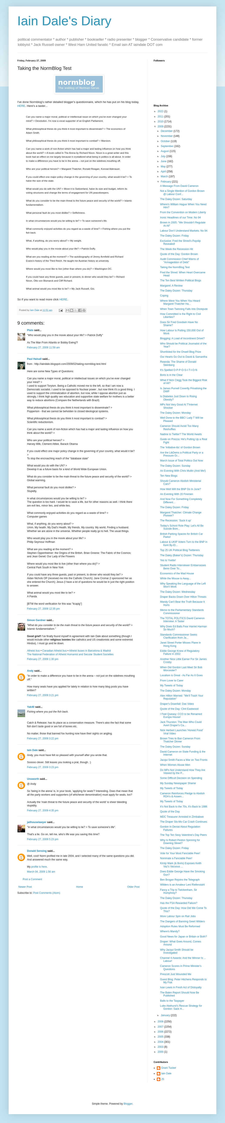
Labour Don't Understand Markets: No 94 (183, 230)
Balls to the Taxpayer (172, 1000)
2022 (161, 111)
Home (79, 886)
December (167, 131)
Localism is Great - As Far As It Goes (181, 675)
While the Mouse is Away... (175, 578)
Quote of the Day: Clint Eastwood (179, 708)
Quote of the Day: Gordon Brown (179, 254)
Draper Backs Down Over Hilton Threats (183, 596)
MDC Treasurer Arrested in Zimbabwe (182, 816)
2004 (161, 1041)
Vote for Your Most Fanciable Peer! (180, 853)
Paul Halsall (34, 358)
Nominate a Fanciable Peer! (176, 858)
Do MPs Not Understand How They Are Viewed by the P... (182, 772)
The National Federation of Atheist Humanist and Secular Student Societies (70, 654)
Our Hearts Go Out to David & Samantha (183, 356)
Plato (30, 330)
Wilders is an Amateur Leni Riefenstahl (182, 884)
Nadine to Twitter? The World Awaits (181, 434)
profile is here (39, 866)
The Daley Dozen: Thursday (176, 290)
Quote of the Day (170, 811)
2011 (161, 116)
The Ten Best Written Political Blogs (180, 280)
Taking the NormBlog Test (175, 267)
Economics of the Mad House (177, 573)
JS (162, 1079)
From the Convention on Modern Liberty (183, 212)
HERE (21, 105)
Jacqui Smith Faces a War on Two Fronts (183, 759)
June (164, 161)
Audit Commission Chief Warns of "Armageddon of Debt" (179, 261)
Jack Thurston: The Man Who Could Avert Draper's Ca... (181, 724)
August (165, 151)
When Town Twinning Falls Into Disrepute (184, 309)
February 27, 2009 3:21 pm (42, 695)
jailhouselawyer (36, 822)
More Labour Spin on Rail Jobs (178, 916)
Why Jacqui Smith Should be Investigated (176, 951)
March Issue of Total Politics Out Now (181, 460)
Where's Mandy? (170, 931)
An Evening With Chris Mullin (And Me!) (183, 470)
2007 (161, 1026)
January (166, 1015)
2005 (161, 1036)
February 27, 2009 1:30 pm (42, 659)
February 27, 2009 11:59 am (43, 347)
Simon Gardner (36, 620)
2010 (161, 121)
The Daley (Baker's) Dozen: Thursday (181, 555)
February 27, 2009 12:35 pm (43, 608)
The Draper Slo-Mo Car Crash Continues (183, 821)
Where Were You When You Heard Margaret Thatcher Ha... (180, 302)
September (167, 146)
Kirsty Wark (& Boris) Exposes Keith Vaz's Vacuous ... (180, 865)
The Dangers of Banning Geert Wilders (182, 921)
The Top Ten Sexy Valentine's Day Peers (183, 834)
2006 (161, 1031)
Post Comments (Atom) (46, 892)
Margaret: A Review (171, 285)
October (166, 141)
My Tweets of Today (171, 685)
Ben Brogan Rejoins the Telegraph (180, 879)
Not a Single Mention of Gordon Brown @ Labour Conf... (182, 192)
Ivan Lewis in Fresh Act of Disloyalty (180, 987)
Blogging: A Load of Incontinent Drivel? (182, 338)
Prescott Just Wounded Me (175, 974)
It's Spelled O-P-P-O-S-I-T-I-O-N (178, 370)
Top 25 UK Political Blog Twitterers (180, 550)
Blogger (128, 1103)
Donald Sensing (37, 850)
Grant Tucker (168, 1067)
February (166, 181)
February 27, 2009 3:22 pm (42, 738)
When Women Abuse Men (175, 764)
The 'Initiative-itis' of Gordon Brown (180, 447)
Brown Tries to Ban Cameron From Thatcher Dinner (180, 740)
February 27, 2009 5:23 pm (42, 839)
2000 (161, 1051)
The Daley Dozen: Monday (175, 412)
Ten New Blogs (168, 475)
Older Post (133, 886)
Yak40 (30, 706)
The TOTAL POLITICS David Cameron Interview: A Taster (182, 620)
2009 (161, 126)
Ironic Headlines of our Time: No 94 (180, 217)
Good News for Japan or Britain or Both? (183, 936)
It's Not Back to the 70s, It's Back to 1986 (183, 806)
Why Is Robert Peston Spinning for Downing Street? (180, 842)
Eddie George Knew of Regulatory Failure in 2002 (179, 652)
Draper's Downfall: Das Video (177, 703)
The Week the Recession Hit (176, 249)
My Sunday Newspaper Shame (178, 783)
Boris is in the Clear (171, 374)
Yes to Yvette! (168, 560)
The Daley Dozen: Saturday (176, 199)
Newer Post (25, 886)
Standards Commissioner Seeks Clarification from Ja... (178, 636)
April (164, 171)
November (167, 136)
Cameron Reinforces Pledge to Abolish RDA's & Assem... (182, 795)
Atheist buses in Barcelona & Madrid (90, 650)
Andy (30, 670)
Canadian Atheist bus (54, 650)
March (165, 176)
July (163, 156)
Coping (164, 295)
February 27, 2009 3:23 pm (42, 767)
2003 (161, 1046)
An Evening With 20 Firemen (176, 494)
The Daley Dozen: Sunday (175, 465)
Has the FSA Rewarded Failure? (178, 903)
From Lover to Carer (171, 680)
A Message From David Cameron (179, 185)
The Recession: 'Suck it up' (175, 520)
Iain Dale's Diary (64, 21)
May (163, 166)
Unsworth (33, 778)
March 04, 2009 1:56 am (41, 871)
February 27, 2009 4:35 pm (42, 810)
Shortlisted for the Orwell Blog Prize (180, 351)
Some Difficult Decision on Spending (181, 778)
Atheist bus (33, 650)
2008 (161, 1021)
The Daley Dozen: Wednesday (177, 591)
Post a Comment (32, 879)
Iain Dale (32, 750)
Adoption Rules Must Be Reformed (180, 926)
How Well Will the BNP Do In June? (180, 489)
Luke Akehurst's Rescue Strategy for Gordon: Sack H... (181, 1007)
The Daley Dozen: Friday (174, 235)
